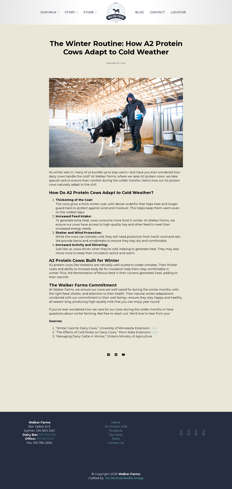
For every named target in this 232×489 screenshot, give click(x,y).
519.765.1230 (47, 435)
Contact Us (116, 443)
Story (70, 12)
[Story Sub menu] (77, 12)
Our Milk (48, 12)
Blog (139, 12)
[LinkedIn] (116, 354)
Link (154, 328)
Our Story (116, 435)
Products (116, 430)
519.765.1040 (45, 439)
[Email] (123, 354)
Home (115, 422)
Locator (178, 12)
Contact (157, 12)
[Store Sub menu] (95, 12)
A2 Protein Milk (116, 426)
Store (89, 12)
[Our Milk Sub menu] (58, 12)
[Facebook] (108, 354)
